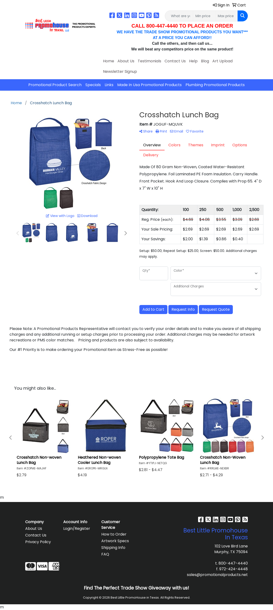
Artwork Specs (115, 541)
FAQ (105, 554)
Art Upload (222, 61)
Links (109, 85)
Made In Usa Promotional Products (149, 85)
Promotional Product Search (55, 85)
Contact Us (175, 61)
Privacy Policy (38, 542)
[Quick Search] (179, 15)
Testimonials (149, 61)
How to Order (114, 534)
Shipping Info (113, 547)
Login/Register (76, 528)
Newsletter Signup (120, 71)
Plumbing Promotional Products (215, 85)
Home (108, 61)
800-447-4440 (233, 563)
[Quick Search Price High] (226, 15)
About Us (125, 61)
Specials (93, 85)
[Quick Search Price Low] (204, 15)
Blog (205, 61)
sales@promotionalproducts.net (217, 574)
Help (193, 61)
